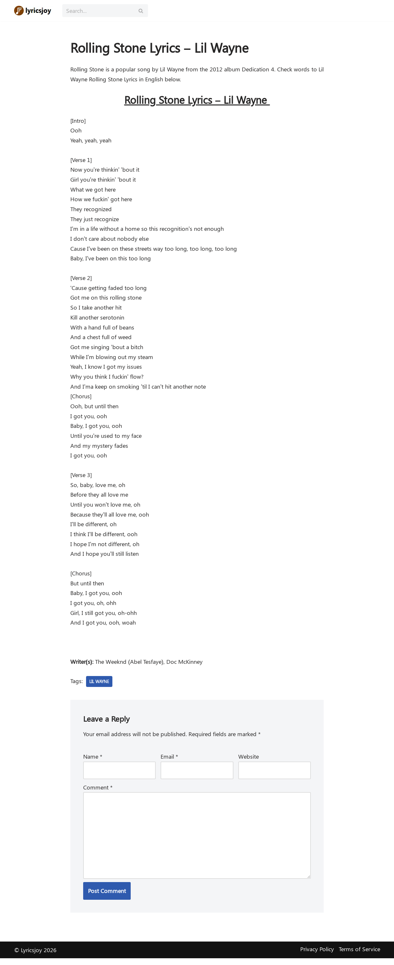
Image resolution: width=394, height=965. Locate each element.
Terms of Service (359, 956)
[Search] (98, 10)
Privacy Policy (317, 956)
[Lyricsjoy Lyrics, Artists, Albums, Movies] (33, 10)
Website (248, 762)
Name (92, 762)
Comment (98, 793)
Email (169, 762)
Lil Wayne (100, 687)
